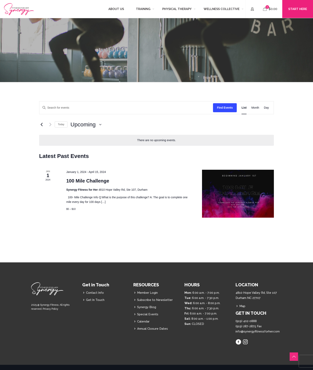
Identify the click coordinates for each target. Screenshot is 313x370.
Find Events (225, 107)
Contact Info (95, 293)
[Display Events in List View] (244, 107)
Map (242, 306)
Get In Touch (95, 300)
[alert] (156, 140)
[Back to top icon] (294, 356)
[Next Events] (49, 124)
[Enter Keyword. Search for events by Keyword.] (126, 107)
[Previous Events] (41, 124)
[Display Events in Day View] (266, 107)
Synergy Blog (146, 307)
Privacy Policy (50, 309)
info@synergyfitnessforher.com (258, 331)
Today (61, 124)
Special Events (147, 314)
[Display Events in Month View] (255, 107)
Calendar (143, 321)
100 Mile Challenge (87, 181)
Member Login (147, 293)
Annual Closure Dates (152, 328)
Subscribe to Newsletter (155, 300)
